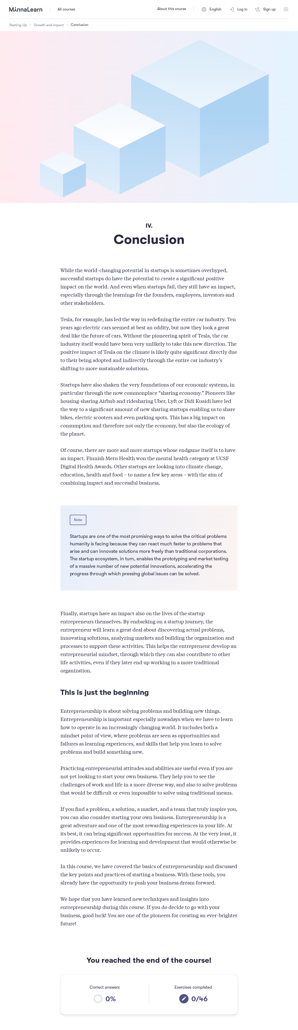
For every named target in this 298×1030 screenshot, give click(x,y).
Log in (238, 9)
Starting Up (18, 25)
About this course (171, 9)
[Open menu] (286, 9)
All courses (66, 9)
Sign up (265, 9)
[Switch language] (211, 9)
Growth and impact (49, 25)
